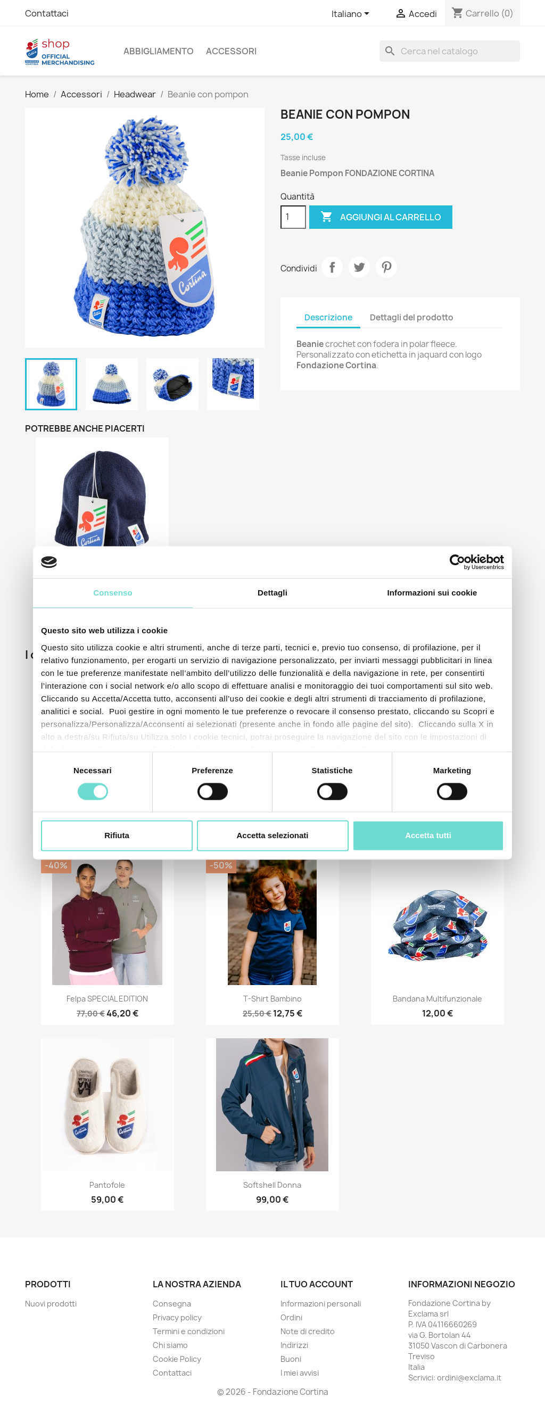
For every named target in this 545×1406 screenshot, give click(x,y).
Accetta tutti (428, 835)
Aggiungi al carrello (380, 217)
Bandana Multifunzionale (437, 999)
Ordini (291, 1317)
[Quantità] (293, 217)
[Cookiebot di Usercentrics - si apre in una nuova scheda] (457, 562)
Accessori (231, 51)
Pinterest (386, 267)
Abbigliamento (158, 51)
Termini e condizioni (189, 1331)
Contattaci (47, 13)
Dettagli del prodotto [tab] (411, 317)
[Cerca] (449, 51)
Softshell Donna (272, 1185)
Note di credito (307, 1331)
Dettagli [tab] (272, 592)
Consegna (172, 1304)
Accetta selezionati (272, 835)
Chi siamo (170, 1345)
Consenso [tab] (112, 592)
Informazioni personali (320, 1304)
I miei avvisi (299, 1373)
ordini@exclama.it (469, 1377)
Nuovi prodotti (51, 1304)
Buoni (290, 1359)
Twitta (359, 267)
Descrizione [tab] (328, 317)
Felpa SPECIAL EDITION (107, 999)
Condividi (332, 267)
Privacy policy (177, 1317)
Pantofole (107, 1185)
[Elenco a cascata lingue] (352, 14)
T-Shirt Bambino (272, 999)
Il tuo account (316, 1284)
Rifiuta (116, 835)
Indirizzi (294, 1345)
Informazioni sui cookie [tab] (432, 592)
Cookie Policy (177, 1359)
